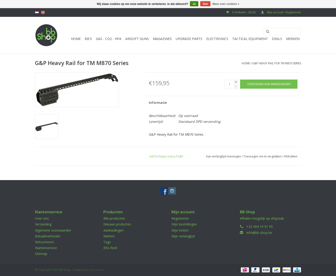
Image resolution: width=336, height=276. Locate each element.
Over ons (42, 218)
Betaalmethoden (47, 236)
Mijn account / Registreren (281, 12)
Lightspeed (96, 270)
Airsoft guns (137, 38)
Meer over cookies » (226, 4)
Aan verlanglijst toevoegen (223, 156)
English (43, 12)
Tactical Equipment (250, 38)
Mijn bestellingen (184, 224)
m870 (153, 156)
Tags (107, 242)
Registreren (180, 218)
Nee (205, 4)
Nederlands (37, 12)
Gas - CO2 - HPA (108, 38)
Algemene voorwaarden (53, 230)
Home (76, 38)
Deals (277, 38)
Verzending (43, 224)
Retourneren (44, 242)
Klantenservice (46, 248)
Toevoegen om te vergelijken (262, 156)
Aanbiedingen (113, 230)
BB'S (88, 38)
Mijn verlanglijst (183, 236)
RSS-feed (110, 248)
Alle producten (114, 218)
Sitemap (41, 253)
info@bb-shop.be (259, 232)
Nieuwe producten (117, 224)
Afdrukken (291, 156)
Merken (293, 38)
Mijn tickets (180, 230)
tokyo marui (167, 156)
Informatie (158, 102)
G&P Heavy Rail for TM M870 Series (276, 63)
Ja (194, 4)
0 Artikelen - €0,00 (241, 12)
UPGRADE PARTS (189, 38)
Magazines (162, 38)
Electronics (217, 38)
